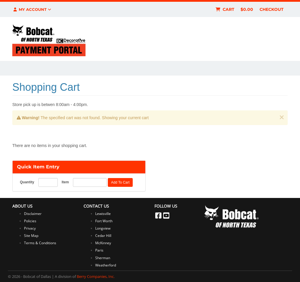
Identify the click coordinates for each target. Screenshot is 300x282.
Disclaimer (33, 213)
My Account (32, 9)
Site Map (31, 235)
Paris (99, 250)
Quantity (27, 182)
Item (65, 182)
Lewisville (103, 213)
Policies (30, 220)
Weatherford (105, 265)
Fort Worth (103, 220)
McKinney (103, 242)
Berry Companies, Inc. (96, 276)
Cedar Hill (103, 235)
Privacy (30, 228)
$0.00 (247, 9)
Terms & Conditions (40, 242)
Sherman (102, 257)
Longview (102, 228)
